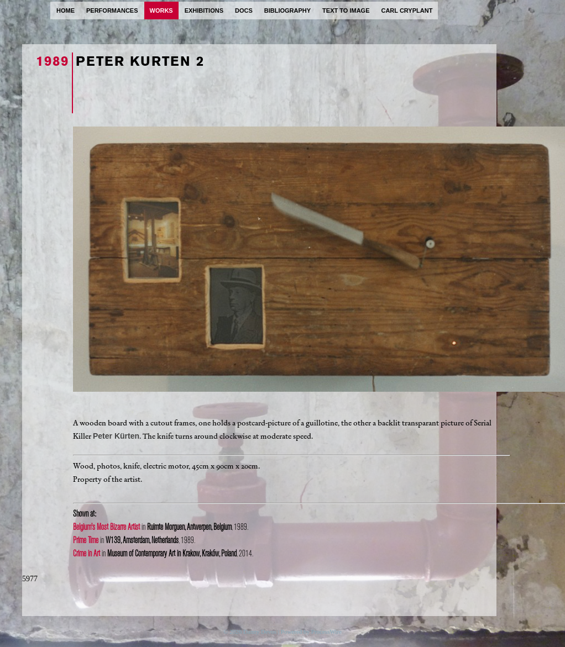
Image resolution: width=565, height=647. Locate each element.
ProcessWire (326, 631)
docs (244, 10)
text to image (345, 10)
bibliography (287, 10)
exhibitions (204, 10)
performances (112, 10)
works (161, 10)
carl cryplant (406, 10)
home (65, 10)
